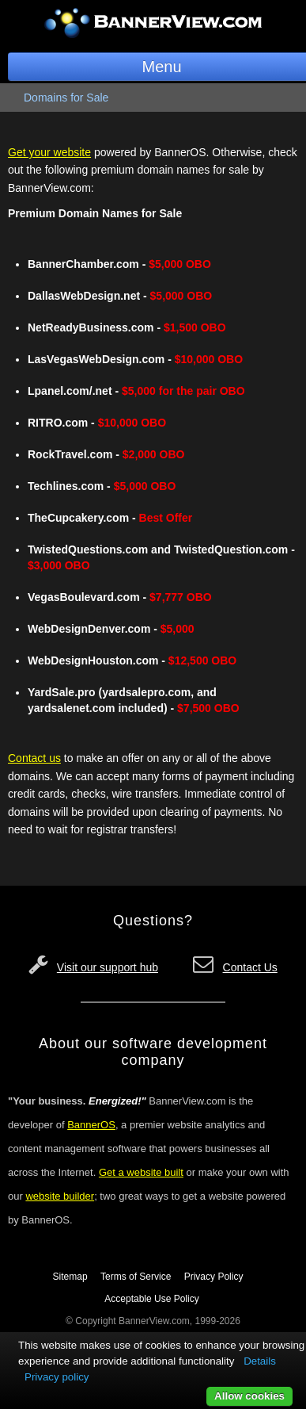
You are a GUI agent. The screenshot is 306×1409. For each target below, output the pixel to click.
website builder (59, 1196)
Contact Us (250, 967)
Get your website (49, 152)
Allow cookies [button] (249, 1396)
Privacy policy (57, 1377)
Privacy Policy (214, 1276)
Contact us (34, 758)
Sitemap (70, 1276)
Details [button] (260, 1361)
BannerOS (91, 1125)
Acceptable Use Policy (151, 1298)
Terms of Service (135, 1276)
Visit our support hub (107, 967)
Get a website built (141, 1172)
